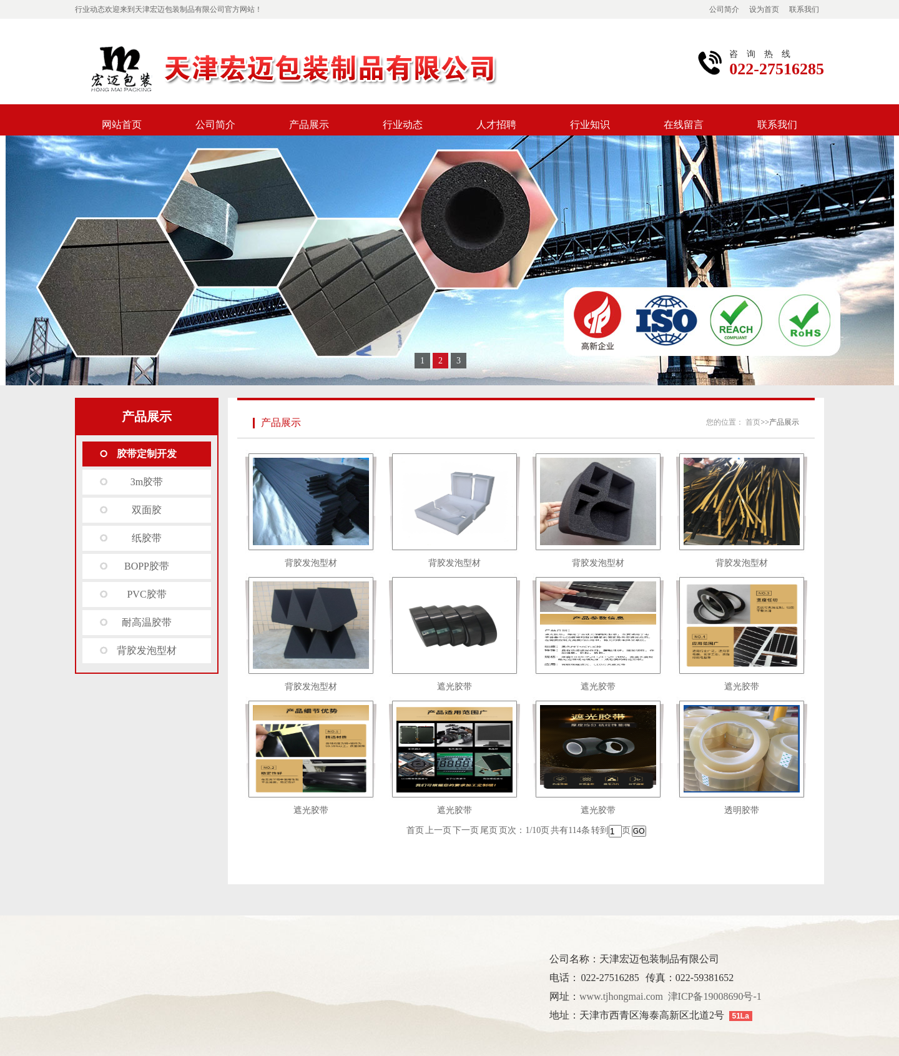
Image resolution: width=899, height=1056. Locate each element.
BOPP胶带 (146, 566)
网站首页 (122, 124)
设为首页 (764, 9)
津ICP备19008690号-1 (715, 996)
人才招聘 (496, 124)
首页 (752, 422)
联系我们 (804, 9)
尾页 (489, 830)
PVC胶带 (146, 594)
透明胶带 (741, 810)
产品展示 (309, 124)
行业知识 (590, 124)
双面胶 (147, 510)
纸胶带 (147, 538)
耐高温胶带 (147, 622)
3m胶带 (146, 481)
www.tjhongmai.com (621, 996)
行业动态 (403, 124)
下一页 (466, 830)
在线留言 (684, 124)
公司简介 (724, 9)
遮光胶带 (454, 686)
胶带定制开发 (147, 453)
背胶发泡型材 (147, 650)
